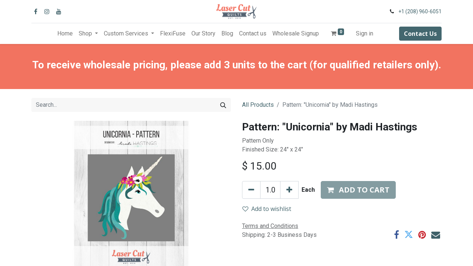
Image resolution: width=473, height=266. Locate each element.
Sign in (364, 33)
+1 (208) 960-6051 (420, 11)
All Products (258, 104)
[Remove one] (251, 190)
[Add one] (289, 190)
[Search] (223, 105)
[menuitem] (65, 33)
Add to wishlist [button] (266, 209)
